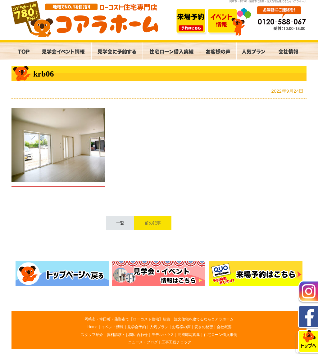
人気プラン (159, 327)
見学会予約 (136, 327)
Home (93, 327)
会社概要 (224, 327)
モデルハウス (163, 335)
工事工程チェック (176, 342)
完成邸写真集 (189, 335)
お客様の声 (181, 327)
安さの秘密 (203, 327)
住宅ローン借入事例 (220, 335)
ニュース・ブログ (143, 342)
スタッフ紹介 (92, 335)
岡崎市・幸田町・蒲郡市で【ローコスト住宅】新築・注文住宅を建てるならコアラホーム (159, 319)
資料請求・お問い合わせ (127, 335)
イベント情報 (112, 327)
